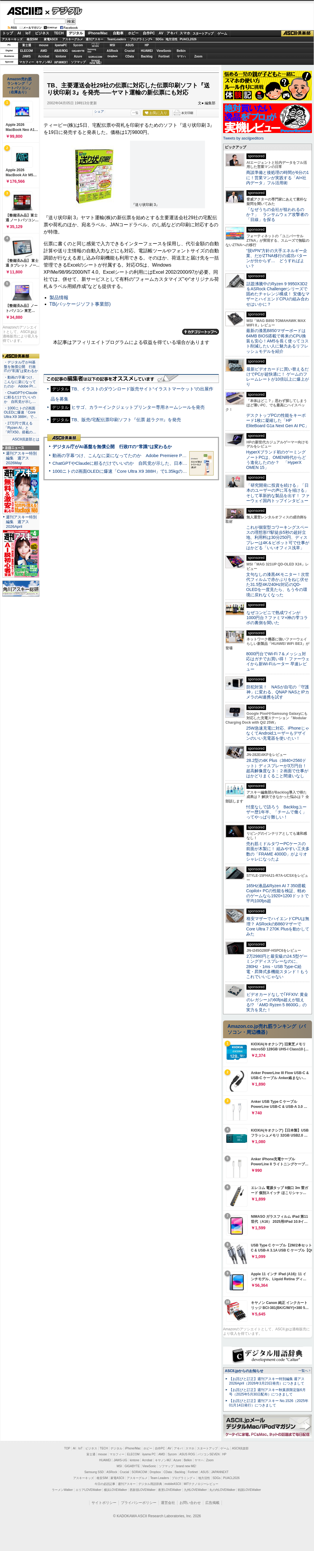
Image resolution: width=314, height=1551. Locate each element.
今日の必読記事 (104, 1484)
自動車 (118, 33)
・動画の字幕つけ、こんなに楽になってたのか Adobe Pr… (20, 381)
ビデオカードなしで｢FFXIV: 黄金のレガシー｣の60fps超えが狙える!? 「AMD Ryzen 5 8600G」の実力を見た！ (277, 1002)
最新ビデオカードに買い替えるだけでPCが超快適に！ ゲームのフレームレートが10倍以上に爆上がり (277, 377)
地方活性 (171, 39)
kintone (61, 56)
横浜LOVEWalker (115, 1489)
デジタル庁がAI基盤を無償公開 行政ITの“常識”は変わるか (112, 446)
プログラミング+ (141, 39)
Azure (78, 56)
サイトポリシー (104, 1503)
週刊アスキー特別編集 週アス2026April (21, 522)
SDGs (160, 39)
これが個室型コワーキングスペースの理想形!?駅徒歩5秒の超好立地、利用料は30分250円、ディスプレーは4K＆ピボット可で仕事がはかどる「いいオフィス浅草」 (277, 537)
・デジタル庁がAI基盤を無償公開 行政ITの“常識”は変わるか (21, 366)
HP (147, 45)
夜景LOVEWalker (169, 1489)
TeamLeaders (116, 39)
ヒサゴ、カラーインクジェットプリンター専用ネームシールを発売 (138, 407)
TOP (67, 1448)
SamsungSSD (91, 50)
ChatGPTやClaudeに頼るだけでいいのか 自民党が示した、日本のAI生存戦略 (130, 463)
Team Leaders (159, 1478)
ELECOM (26, 50)
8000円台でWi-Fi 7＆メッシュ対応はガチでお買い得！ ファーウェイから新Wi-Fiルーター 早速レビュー (278, 661)
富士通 (26, 45)
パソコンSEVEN (95, 45)
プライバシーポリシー (138, 1503)
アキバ (171, 33)
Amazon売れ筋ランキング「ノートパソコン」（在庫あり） (19, 85)
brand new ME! (186, 1466)
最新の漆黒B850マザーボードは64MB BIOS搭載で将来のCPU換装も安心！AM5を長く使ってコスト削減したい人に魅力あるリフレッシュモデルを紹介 (277, 340)
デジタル (63, 10)
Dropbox (113, 56)
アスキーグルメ (72, 39)
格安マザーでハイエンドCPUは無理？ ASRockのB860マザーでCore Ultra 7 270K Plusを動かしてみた (278, 926)
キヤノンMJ (44, 62)
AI (19, 33)
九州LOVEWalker (195, 1489)
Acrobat (43, 56)
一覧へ (303, 1370)
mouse (43, 45)
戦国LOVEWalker (249, 1489)
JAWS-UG (120, 1460)
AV (161, 33)
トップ (7, 33)
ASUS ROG (61, 50)
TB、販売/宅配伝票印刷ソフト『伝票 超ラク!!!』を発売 (126, 419)
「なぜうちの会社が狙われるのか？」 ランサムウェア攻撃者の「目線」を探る (277, 214)
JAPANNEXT (61, 62)
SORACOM (139, 1472)
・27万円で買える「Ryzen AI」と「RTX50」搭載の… (20, 427)
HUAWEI (147, 50)
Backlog (147, 56)
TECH (59, 33)
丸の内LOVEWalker (222, 1489)
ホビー (133, 33)
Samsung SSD (94, 1472)
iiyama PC (149, 1454)
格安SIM (32, 39)
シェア (99, 111)
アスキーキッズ (12, 39)
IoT (28, 33)
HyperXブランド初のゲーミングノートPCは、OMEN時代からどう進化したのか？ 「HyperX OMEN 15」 (276, 460)
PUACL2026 (188, 39)
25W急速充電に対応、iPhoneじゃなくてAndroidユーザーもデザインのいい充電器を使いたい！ (277, 733)
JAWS (26, 56)
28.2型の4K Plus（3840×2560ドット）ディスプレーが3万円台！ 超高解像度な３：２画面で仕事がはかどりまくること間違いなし (277, 768)
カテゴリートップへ (200, 332)
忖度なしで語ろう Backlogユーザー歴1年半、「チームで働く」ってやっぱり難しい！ (276, 812)
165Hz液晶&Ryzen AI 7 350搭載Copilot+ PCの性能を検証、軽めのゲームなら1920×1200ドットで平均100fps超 (277, 893)
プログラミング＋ (184, 1478)
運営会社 (168, 1503)
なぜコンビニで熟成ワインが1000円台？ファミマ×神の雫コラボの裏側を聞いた (277, 617)
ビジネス (42, 33)
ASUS (130, 45)
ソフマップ (78, 62)
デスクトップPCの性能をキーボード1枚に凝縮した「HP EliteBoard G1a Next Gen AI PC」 (277, 420)
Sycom (78, 45)
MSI (112, 45)
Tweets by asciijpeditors (243, 138)
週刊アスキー (94, 39)
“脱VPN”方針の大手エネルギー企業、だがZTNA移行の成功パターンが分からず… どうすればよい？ (276, 258)
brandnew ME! (95, 62)
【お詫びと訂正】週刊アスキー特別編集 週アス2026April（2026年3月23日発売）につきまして (267, 1381)
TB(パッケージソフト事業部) (80, 304)
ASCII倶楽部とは (25, 439)
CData (129, 56)
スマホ (185, 33)
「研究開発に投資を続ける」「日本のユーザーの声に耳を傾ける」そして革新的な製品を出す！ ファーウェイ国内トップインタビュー (278, 493)
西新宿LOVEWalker (143, 1489)
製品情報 (58, 297)
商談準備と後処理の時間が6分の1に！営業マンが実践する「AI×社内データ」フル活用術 (277, 177)
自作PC (149, 33)
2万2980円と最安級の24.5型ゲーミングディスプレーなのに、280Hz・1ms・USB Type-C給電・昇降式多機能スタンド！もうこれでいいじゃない (277, 966)
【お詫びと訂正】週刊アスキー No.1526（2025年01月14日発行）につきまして (268, 1403)
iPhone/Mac (98, 33)
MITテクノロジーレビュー (201, 1484)
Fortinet (163, 56)
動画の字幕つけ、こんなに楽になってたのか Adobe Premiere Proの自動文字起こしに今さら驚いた (152, 455)
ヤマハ (181, 56)
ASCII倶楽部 (297, 33)
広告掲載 (212, 1503)
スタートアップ (203, 33)
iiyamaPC (61, 45)
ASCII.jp (24, 11)
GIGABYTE (78, 50)
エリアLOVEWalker (88, 1489)
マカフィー (26, 62)
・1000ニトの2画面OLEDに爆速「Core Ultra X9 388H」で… (20, 412)
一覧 (135, 113)
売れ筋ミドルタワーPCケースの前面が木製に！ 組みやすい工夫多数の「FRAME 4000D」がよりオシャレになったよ (278, 851)
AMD (43, 50)
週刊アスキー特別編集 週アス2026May (21, 458)
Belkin (181, 50)
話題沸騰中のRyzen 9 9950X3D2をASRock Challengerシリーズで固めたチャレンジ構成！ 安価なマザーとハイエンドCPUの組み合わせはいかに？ (278, 294)
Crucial (130, 50)
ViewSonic (164, 50)
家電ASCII (51, 39)
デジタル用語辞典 (150, 1484)
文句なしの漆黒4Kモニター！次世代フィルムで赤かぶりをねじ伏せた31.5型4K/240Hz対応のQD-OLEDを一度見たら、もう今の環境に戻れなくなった (277, 584)
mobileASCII (173, 1484)
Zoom (198, 56)
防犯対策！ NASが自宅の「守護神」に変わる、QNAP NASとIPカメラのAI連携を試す (277, 692)
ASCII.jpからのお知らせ (244, 1371)
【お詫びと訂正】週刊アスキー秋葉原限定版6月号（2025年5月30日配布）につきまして (267, 1392)
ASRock (112, 50)
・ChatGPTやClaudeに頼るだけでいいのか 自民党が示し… (20, 397)
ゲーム (222, 33)
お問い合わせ (190, 1503)
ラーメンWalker (62, 1489)
